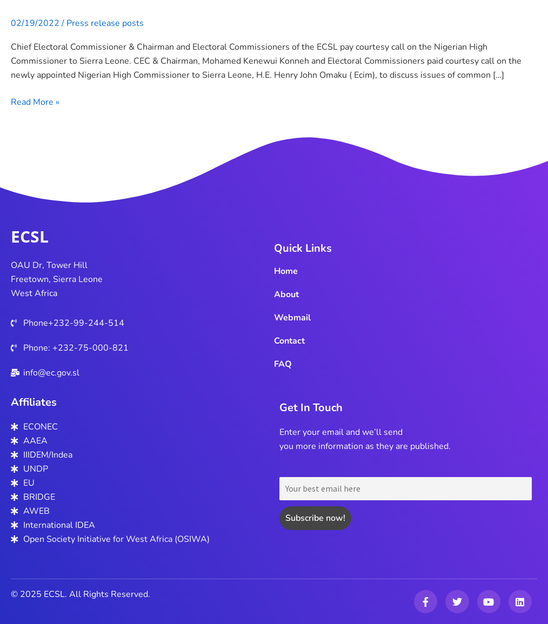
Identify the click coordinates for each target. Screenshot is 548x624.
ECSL (30, 236)
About (286, 294)
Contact (289, 341)
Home (286, 271)
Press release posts (105, 23)
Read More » (35, 102)
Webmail (292, 317)
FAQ (283, 364)
